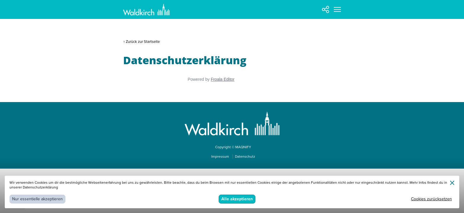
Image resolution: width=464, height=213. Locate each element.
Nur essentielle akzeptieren (37, 198)
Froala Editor (222, 79)
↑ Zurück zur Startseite (141, 41)
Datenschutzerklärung (40, 187)
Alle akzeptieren (237, 198)
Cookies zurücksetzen (431, 198)
